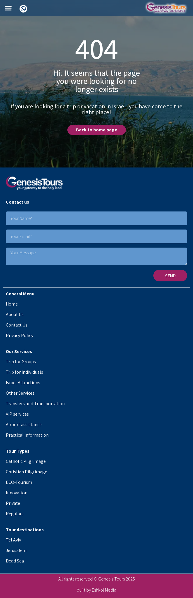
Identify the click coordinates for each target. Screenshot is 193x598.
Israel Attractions (23, 383)
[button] (8, 8)
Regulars (15, 514)
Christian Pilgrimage (26, 472)
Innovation (16, 493)
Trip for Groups (21, 362)
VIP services (17, 414)
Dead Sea (15, 561)
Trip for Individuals (24, 372)
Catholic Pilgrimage (26, 461)
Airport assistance (24, 424)
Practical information (27, 435)
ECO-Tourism (19, 482)
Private (13, 503)
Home (12, 304)
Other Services (20, 393)
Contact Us (16, 325)
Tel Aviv (13, 540)
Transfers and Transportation (35, 404)
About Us (15, 314)
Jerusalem (16, 550)
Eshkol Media (104, 590)
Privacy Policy (19, 335)
